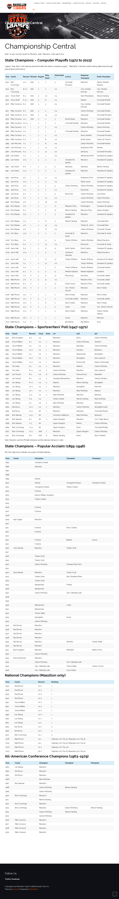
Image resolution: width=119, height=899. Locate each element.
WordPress (34, 889)
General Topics (39, 3)
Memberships (66, 3)
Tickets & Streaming (53, 3)
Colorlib (16, 889)
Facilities (96, 3)
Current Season (78, 3)
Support (103, 3)
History (88, 3)
